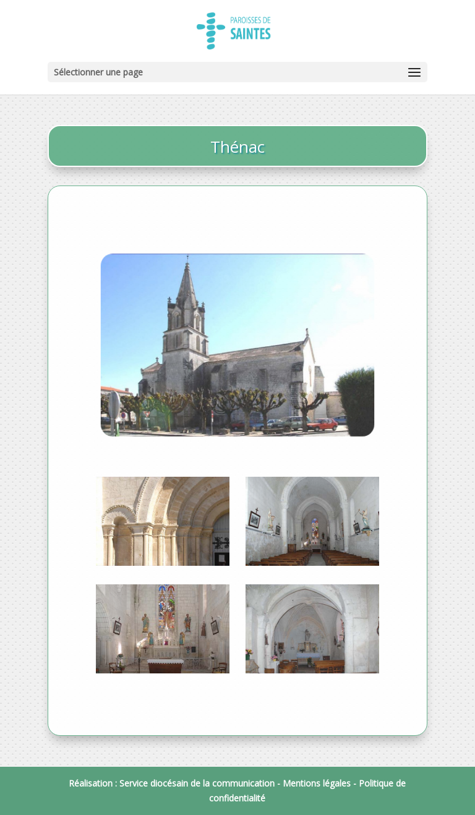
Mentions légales (317, 783)
